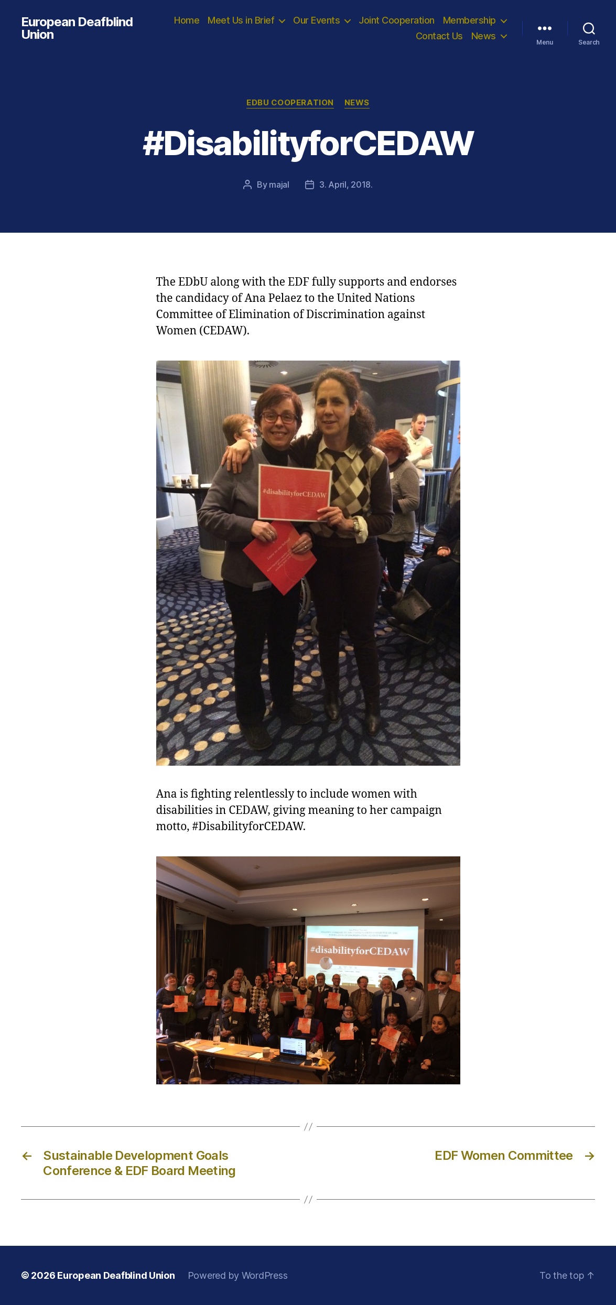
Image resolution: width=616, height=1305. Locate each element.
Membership (469, 20)
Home (186, 20)
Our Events (316, 20)
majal (279, 184)
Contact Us (439, 35)
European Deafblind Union (77, 28)
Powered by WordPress (238, 1275)
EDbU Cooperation (290, 102)
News (483, 35)
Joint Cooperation (397, 20)
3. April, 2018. (346, 184)
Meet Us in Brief (241, 20)
